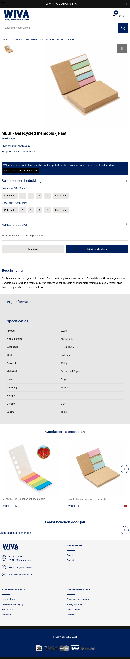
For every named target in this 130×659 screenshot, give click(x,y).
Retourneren (8, 607)
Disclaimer (72, 613)
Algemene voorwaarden (78, 597)
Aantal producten (15, 222)
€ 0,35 (10, 503)
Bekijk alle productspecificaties (18, 149)
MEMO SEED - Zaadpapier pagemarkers (24, 496)
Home (5, 39)
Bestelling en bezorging (13, 602)
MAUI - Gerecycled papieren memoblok (88, 496)
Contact (70, 558)
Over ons (71, 553)
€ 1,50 (75, 503)
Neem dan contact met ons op (21, 168)
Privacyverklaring (75, 602)
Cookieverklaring (75, 607)
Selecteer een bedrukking (21, 178)
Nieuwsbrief (7, 613)
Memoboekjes (33, 39)
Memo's (19, 39)
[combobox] (60, 28)
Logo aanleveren (10, 597)
